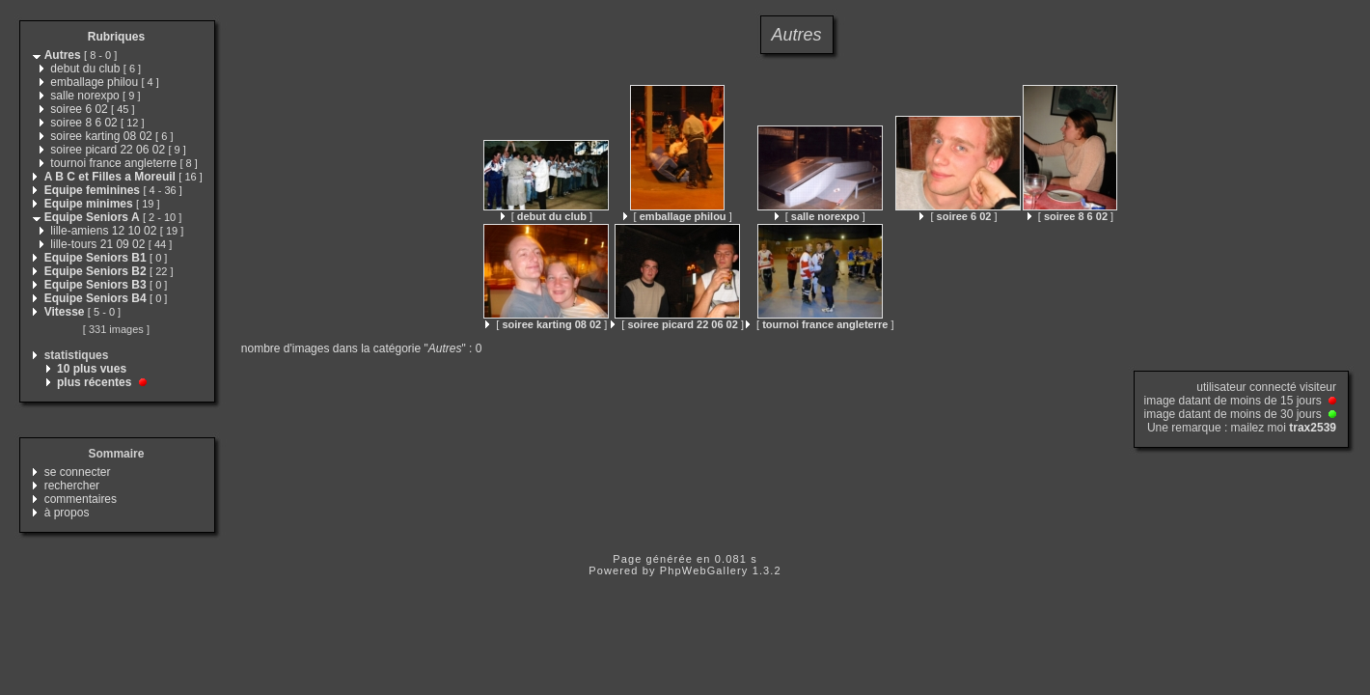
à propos (67, 512)
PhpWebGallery (704, 570)
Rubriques (116, 36)
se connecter (77, 472)
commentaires (80, 499)
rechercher (71, 485)
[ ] (546, 216)
